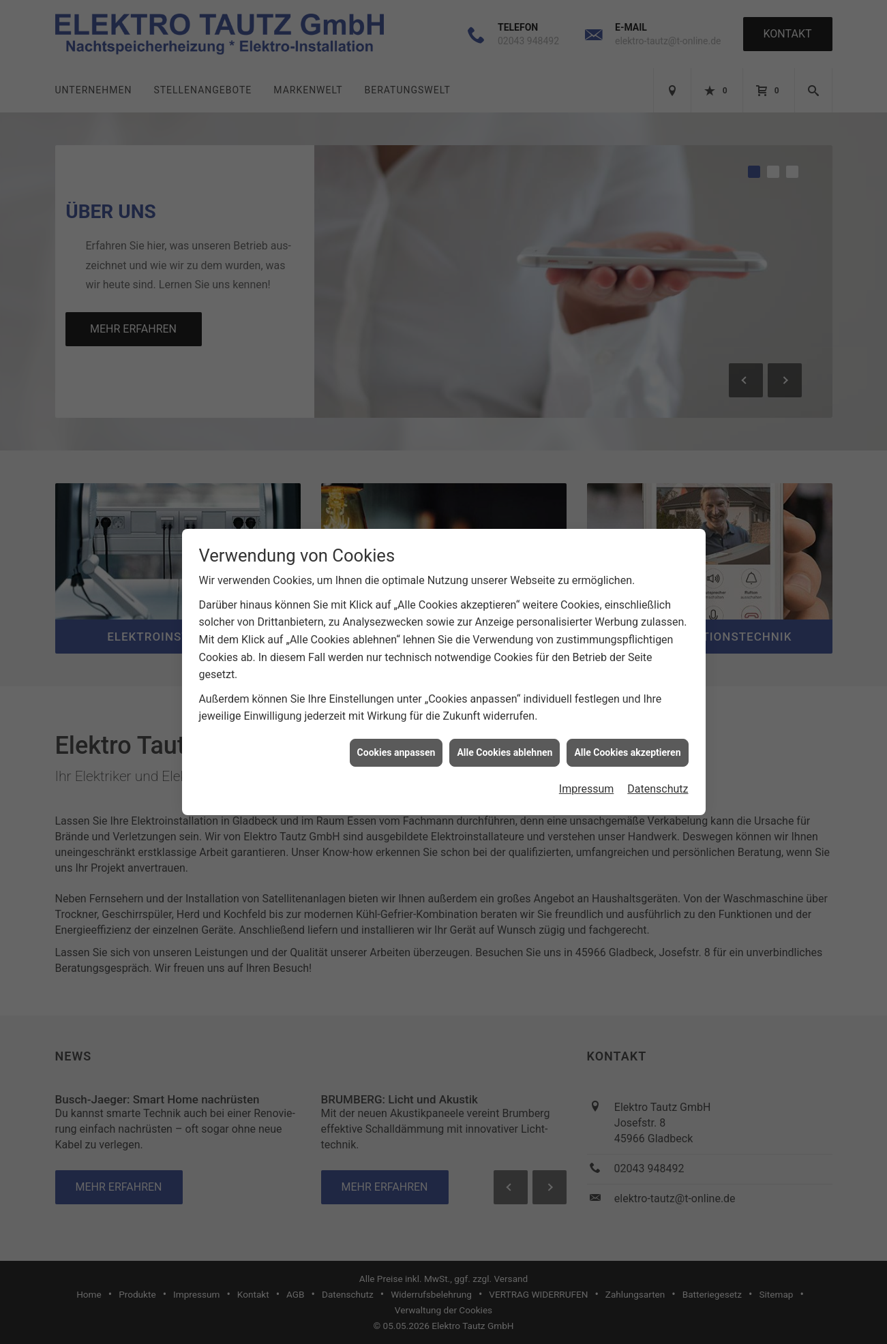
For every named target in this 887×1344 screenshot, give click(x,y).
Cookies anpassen (396, 383)
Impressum (586, 420)
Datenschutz (657, 420)
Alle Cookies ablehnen (504, 383)
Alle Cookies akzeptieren (627, 383)
